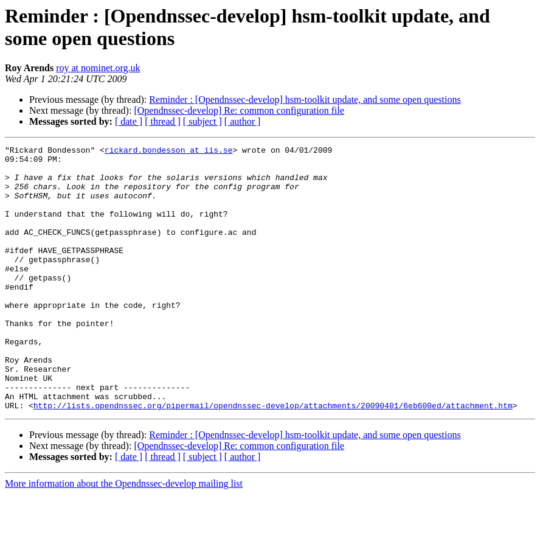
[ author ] (242, 121)
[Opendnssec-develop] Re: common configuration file (239, 110)
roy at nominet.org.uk (98, 68)
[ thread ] (163, 121)
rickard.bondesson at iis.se (169, 151)
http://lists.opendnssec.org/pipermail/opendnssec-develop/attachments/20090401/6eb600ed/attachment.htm (273, 458)
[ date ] (128, 121)
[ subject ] (202, 121)
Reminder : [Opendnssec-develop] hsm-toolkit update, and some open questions (304, 99)
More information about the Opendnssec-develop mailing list (124, 536)
